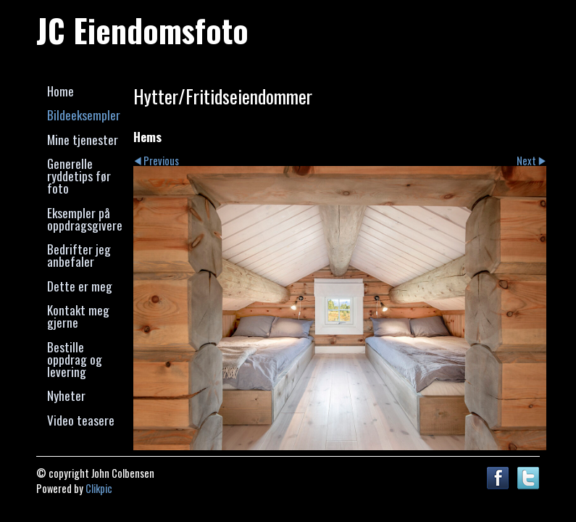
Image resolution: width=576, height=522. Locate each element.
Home (60, 90)
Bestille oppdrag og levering (74, 359)
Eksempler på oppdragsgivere (84, 218)
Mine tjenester (82, 139)
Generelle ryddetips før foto (79, 176)
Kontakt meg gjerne (78, 315)
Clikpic (98, 488)
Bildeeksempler (83, 114)
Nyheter (66, 395)
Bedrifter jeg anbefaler (79, 254)
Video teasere (80, 419)
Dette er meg (79, 285)
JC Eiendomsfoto (142, 30)
